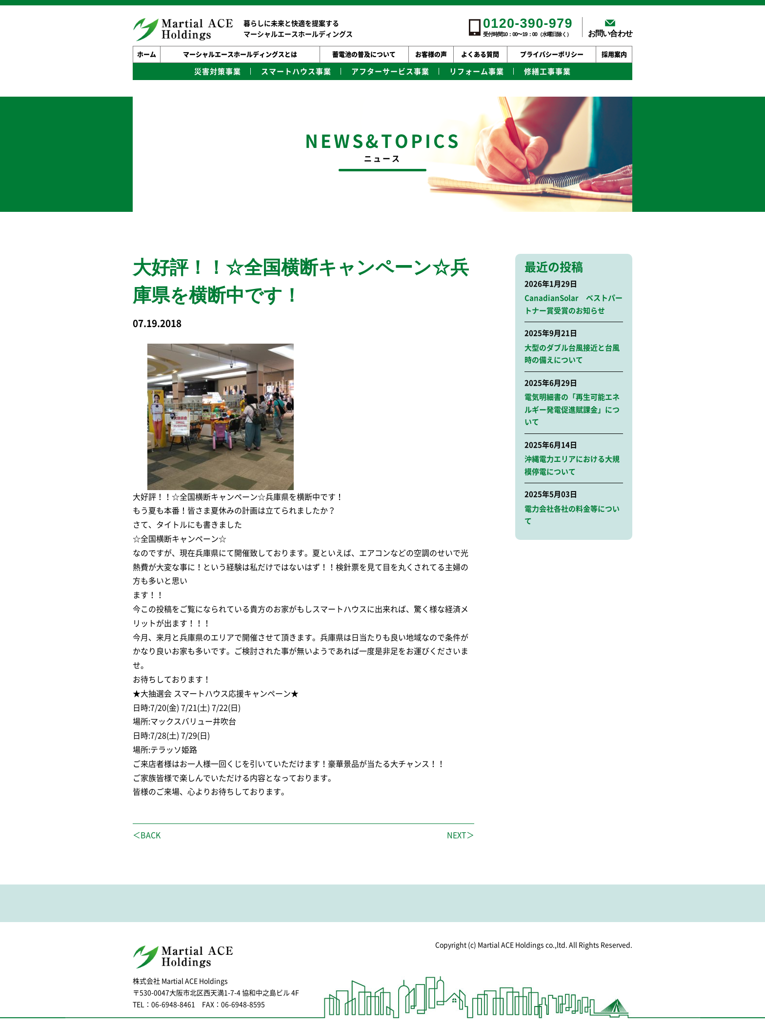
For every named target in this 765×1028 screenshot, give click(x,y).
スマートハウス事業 (296, 71)
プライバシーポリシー (552, 54)
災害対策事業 (217, 71)
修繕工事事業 (547, 71)
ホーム (146, 54)
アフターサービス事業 (390, 71)
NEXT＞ (460, 835)
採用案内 (614, 54)
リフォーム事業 (476, 71)
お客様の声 (431, 54)
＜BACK (147, 835)
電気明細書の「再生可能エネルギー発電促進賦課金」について (572, 409)
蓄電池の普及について (364, 54)
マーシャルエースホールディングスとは (240, 54)
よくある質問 (480, 54)
